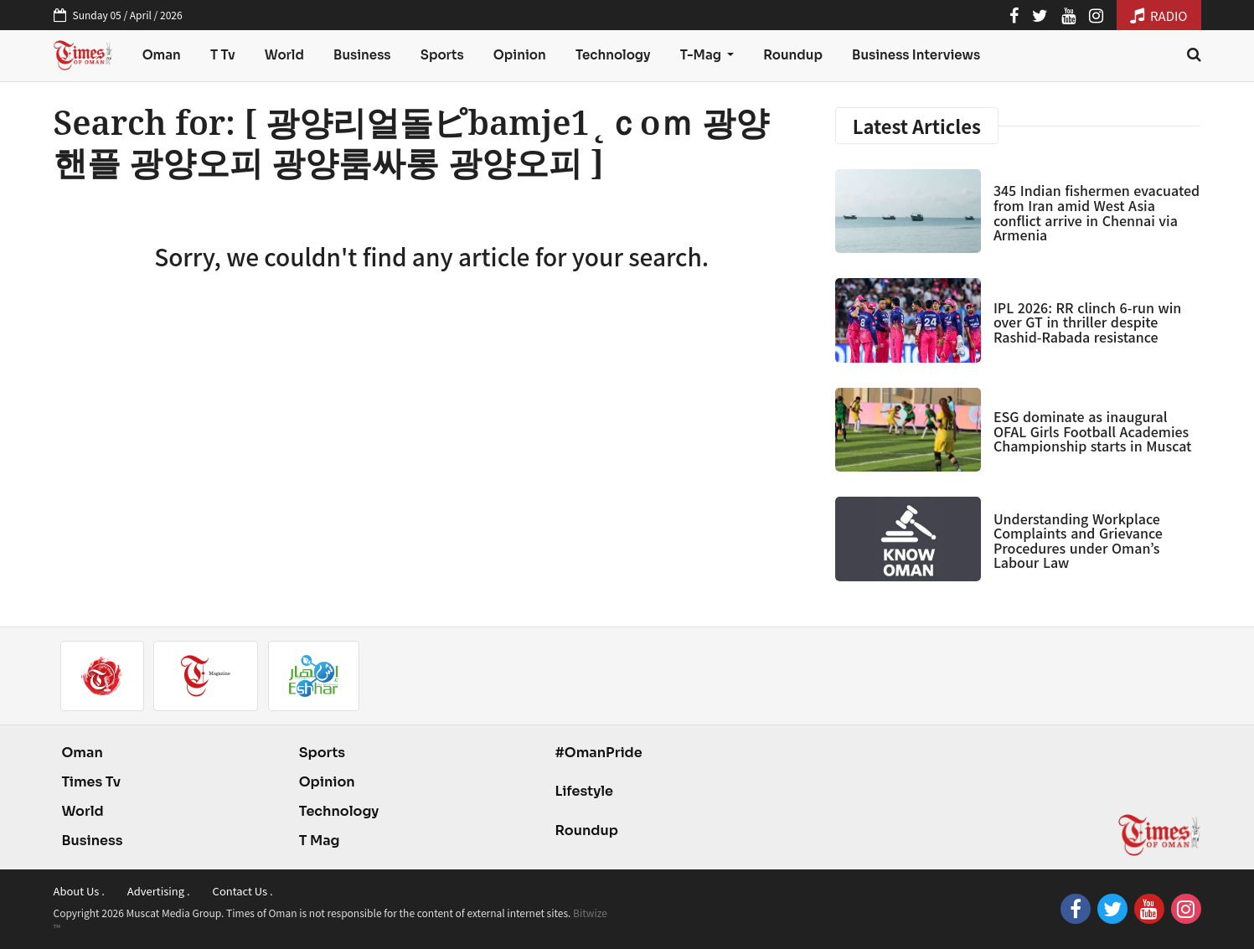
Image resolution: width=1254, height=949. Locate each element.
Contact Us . (243, 891)
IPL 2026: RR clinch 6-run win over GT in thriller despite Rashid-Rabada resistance (1087, 322)
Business (362, 55)
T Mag (319, 840)
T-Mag (702, 55)
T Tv (222, 55)
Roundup (793, 55)
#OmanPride (598, 752)
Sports (442, 55)
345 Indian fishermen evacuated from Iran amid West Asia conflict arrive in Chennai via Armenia (1096, 212)
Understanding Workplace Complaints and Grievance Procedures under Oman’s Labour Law (1078, 540)
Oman (161, 55)
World (284, 55)
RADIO (1159, 15)
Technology (613, 55)
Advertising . (158, 891)
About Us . (79, 891)
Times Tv (91, 782)
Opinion (519, 55)
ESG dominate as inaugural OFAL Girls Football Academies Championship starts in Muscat (1092, 431)
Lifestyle (584, 791)
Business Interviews (916, 55)
